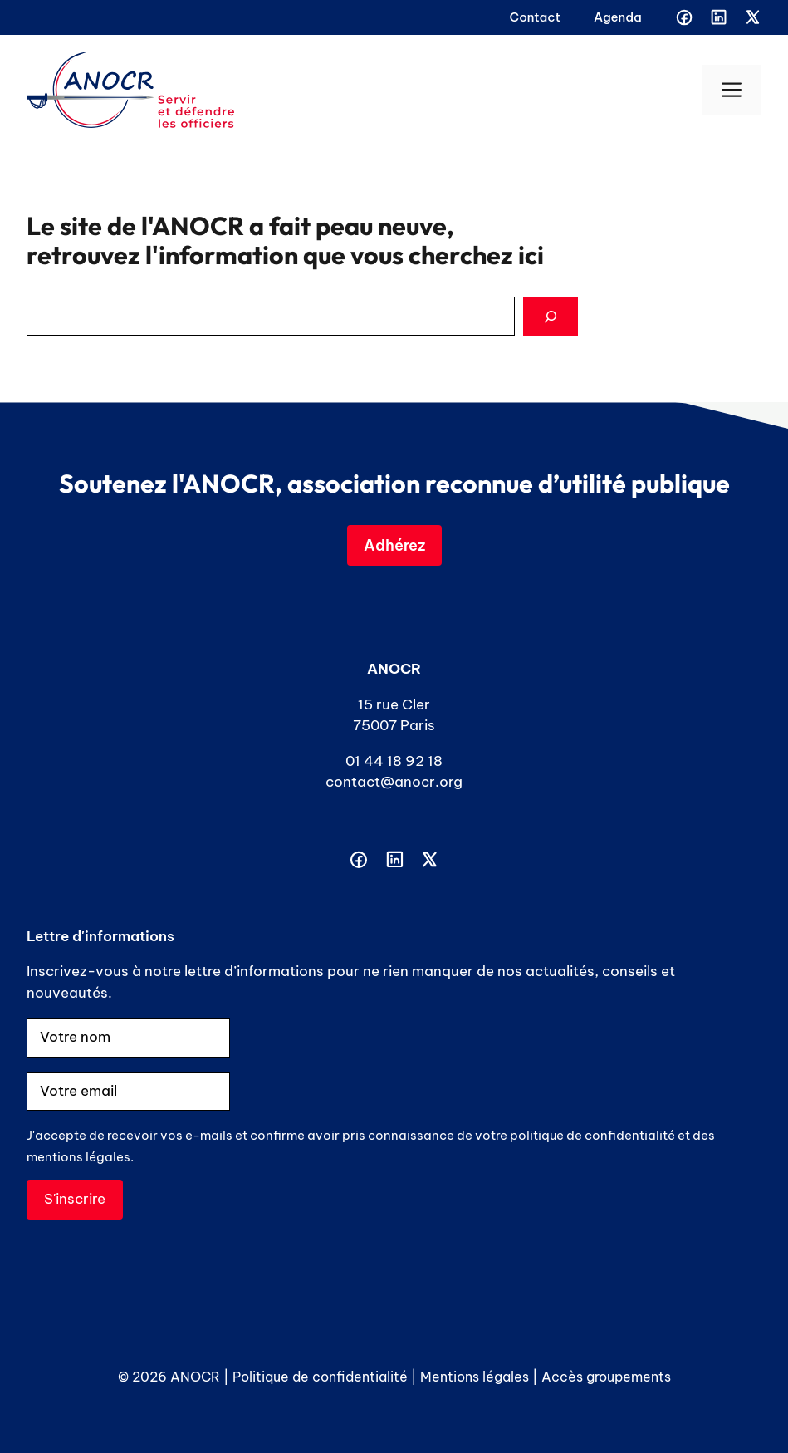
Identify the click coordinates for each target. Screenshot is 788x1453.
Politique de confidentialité (320, 1376)
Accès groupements (606, 1376)
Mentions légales (474, 1376)
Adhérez (394, 545)
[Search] (550, 316)
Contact (535, 17)
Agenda (618, 17)
